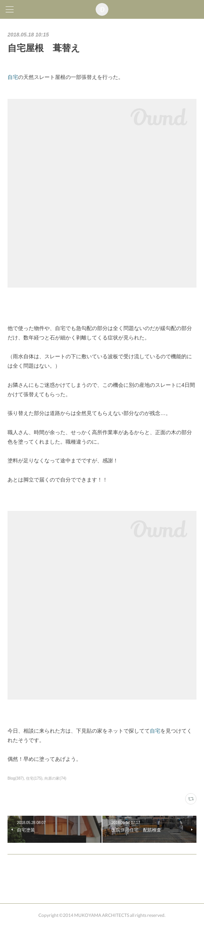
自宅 (13, 77)
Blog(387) (16, 778)
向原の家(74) (55, 778)
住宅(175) (34, 778)
